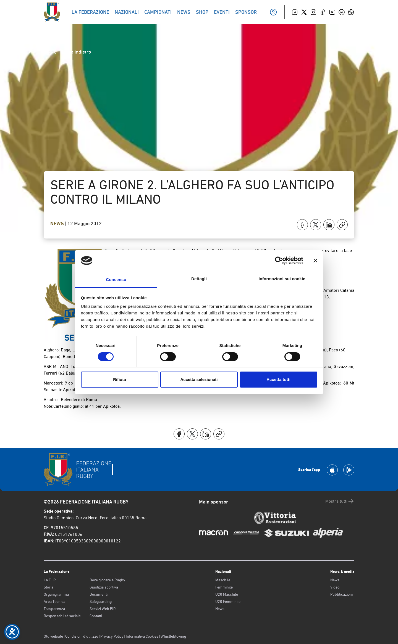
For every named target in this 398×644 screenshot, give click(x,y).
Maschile (222, 580)
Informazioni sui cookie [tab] (282, 278)
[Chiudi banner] (315, 261)
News (57, 224)
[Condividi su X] (315, 224)
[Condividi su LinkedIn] (328, 224)
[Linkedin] (341, 12)
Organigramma (56, 594)
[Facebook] (294, 12)
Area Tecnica (54, 601)
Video (334, 587)
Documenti (99, 594)
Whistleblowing (173, 636)
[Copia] (342, 224)
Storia (48, 587)
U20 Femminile (227, 601)
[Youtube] (332, 12)
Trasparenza (54, 608)
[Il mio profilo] (273, 12)
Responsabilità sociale (62, 616)
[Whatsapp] (351, 12)
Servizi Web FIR (103, 608)
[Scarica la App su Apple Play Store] (332, 470)
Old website (53, 636)
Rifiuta (119, 379)
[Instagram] (313, 12)
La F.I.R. (50, 580)
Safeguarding (101, 601)
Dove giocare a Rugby (107, 580)
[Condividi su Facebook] (302, 224)
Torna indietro (72, 52)
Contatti (96, 616)
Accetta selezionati (199, 379)
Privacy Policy (112, 636)
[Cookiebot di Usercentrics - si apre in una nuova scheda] (279, 260)
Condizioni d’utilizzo (81, 636)
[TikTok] (323, 12)
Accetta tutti (278, 379)
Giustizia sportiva (104, 587)
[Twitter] (304, 12)
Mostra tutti (339, 501)
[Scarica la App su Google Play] (348, 470)
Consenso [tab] (116, 279)
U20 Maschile (226, 594)
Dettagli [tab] (199, 278)
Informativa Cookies (142, 636)
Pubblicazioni (341, 594)
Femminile (224, 587)
